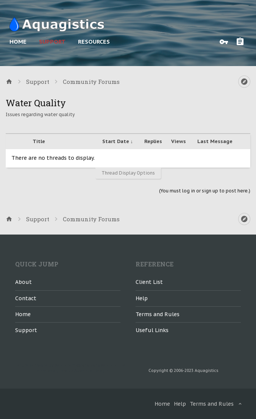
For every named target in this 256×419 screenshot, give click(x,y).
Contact (25, 298)
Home (18, 41)
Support (52, 41)
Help (142, 298)
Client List (149, 282)
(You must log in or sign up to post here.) (204, 191)
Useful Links (152, 330)
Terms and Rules (158, 314)
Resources (94, 41)
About (23, 282)
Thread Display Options (128, 173)
